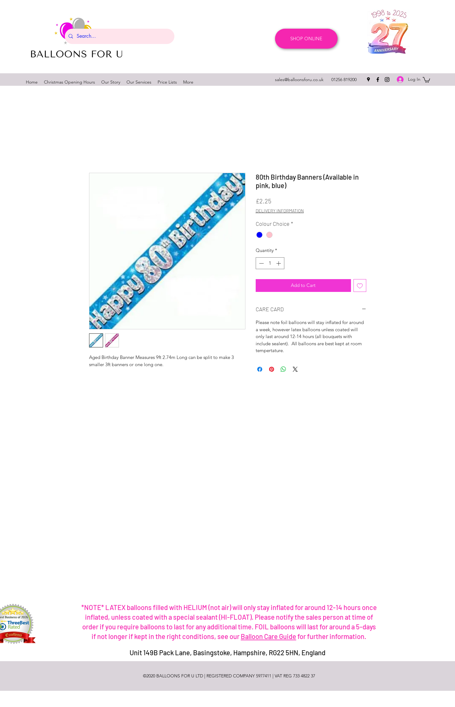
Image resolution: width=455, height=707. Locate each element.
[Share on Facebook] (259, 369)
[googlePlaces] (368, 79)
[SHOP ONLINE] (306, 39)
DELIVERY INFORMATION (280, 210)
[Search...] (119, 36)
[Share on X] (295, 369)
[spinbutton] (270, 263)
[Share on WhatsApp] (283, 369)
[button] (426, 79)
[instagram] (387, 79)
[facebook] (378, 79)
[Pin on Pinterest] (271, 369)
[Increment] (279, 263)
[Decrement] (261, 263)
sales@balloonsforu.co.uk (299, 79)
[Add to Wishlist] (359, 285)
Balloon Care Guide (268, 636)
